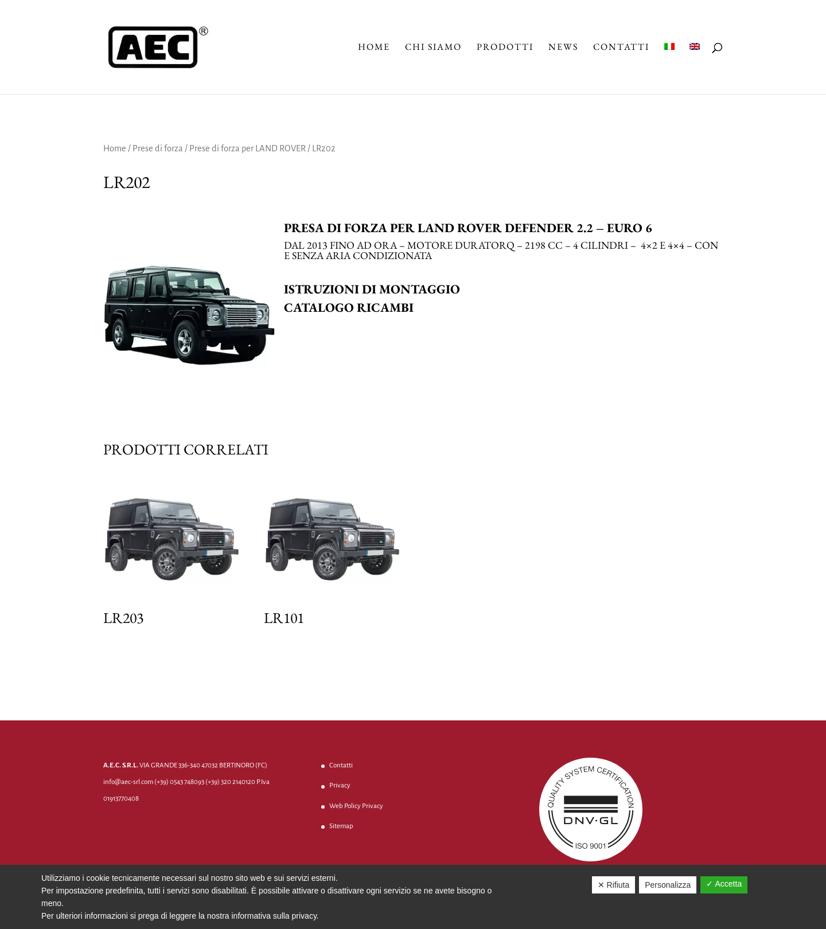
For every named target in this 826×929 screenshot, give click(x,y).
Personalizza (668, 884)
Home (374, 48)
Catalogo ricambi (349, 307)
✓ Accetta (724, 883)
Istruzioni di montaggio (372, 289)
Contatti (621, 48)
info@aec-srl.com (128, 782)
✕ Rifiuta (614, 884)
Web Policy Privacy (356, 806)
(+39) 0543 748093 (179, 782)
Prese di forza (158, 148)
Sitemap (341, 826)
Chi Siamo (433, 48)
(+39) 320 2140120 (230, 782)
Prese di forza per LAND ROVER (247, 148)
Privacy (339, 785)
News (563, 48)
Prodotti (505, 48)
